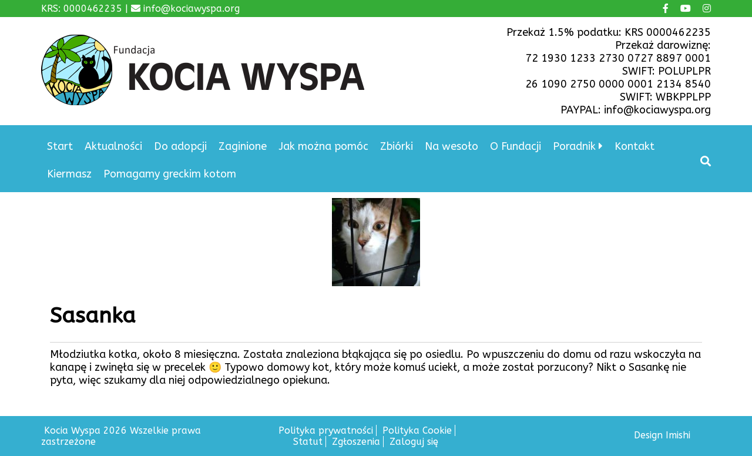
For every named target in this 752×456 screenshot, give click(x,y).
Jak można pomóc (323, 146)
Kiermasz (69, 173)
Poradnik (574, 146)
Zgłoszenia (356, 441)
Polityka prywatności (325, 430)
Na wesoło (451, 146)
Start (60, 146)
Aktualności (113, 146)
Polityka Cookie (417, 430)
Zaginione (243, 146)
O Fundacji (515, 146)
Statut (308, 441)
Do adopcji (180, 146)
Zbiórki (396, 146)
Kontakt (634, 146)
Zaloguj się (414, 441)
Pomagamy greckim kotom (169, 173)
